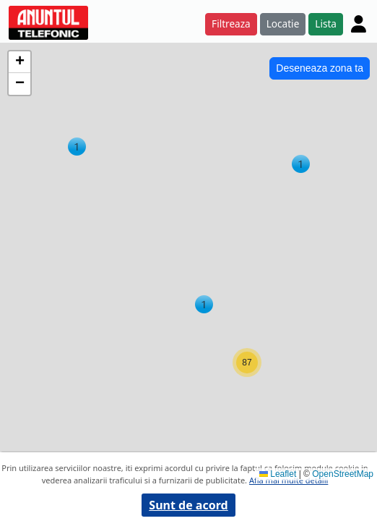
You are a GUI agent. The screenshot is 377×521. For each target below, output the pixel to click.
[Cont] (358, 23)
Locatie (283, 23)
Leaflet (277, 474)
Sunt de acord (188, 505)
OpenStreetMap (342, 474)
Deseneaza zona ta (319, 68)
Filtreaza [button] (231, 23)
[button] (77, 146)
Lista (326, 23)
